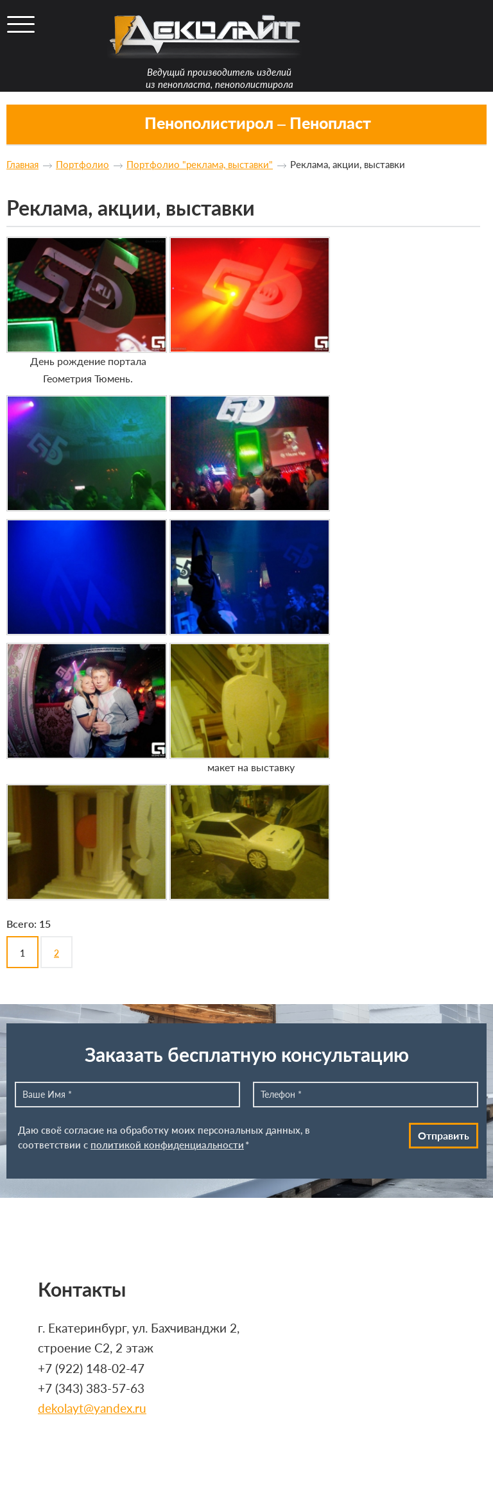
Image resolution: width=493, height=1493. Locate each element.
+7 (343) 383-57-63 (91, 1388)
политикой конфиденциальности (167, 1144)
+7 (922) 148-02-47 (91, 1368)
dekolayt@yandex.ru (92, 1408)
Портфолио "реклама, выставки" (199, 164)
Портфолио (82, 164)
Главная (22, 164)
